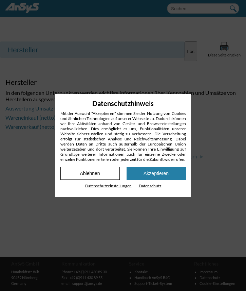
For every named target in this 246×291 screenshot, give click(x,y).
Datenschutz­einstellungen (108, 185)
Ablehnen (90, 173)
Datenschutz (150, 185)
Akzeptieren (156, 173)
